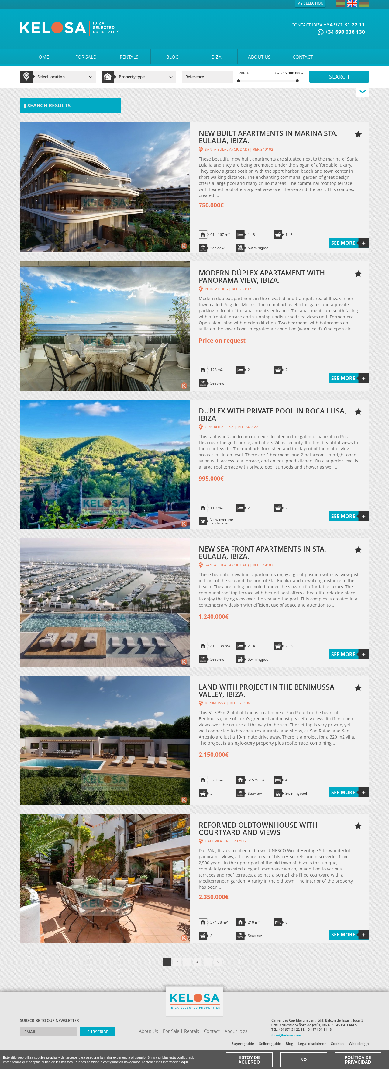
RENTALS (129, 57)
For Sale (171, 1031)
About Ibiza (236, 1031)
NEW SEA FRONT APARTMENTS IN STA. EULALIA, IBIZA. (262, 552)
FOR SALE (85, 57)
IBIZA (216, 57)
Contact (212, 1031)
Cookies (337, 1043)
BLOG (172, 57)
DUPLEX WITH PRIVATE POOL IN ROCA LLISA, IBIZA (272, 414)
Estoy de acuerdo (249, 1059)
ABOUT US (259, 57)
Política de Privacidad (358, 1059)
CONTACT (303, 57)
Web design (359, 1043)
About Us (148, 1031)
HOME (42, 57)
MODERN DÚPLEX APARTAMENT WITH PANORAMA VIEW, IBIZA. (262, 276)
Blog (289, 1043)
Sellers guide (270, 1043)
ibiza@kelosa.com (286, 1035)
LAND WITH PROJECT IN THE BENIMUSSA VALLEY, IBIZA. (266, 690)
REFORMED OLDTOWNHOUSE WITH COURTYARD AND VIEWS (258, 828)
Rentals (191, 1031)
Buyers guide (242, 1043)
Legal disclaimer (312, 1043)
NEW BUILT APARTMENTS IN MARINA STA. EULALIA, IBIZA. (268, 137)
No (304, 1059)
